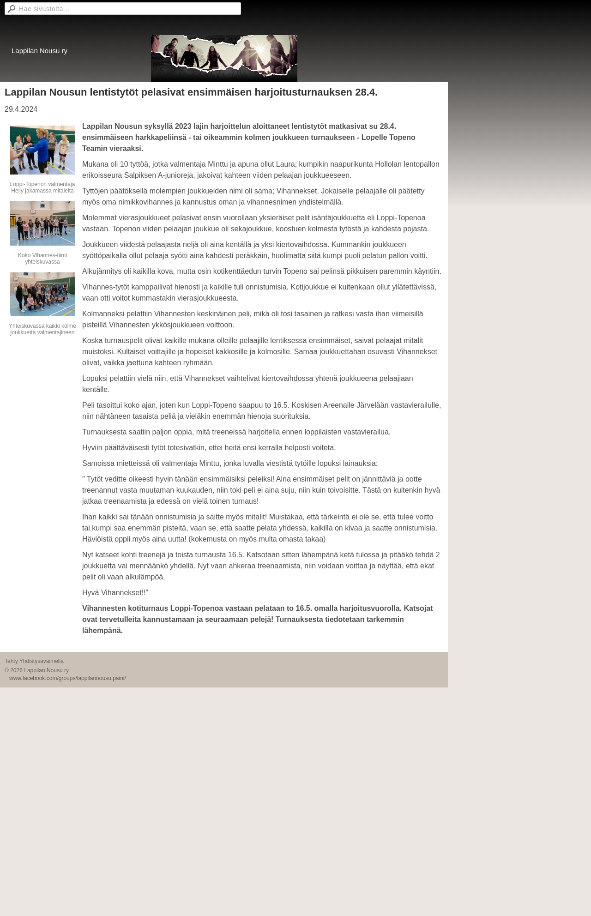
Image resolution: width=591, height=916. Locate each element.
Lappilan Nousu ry (39, 50)
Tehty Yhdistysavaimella (34, 661)
